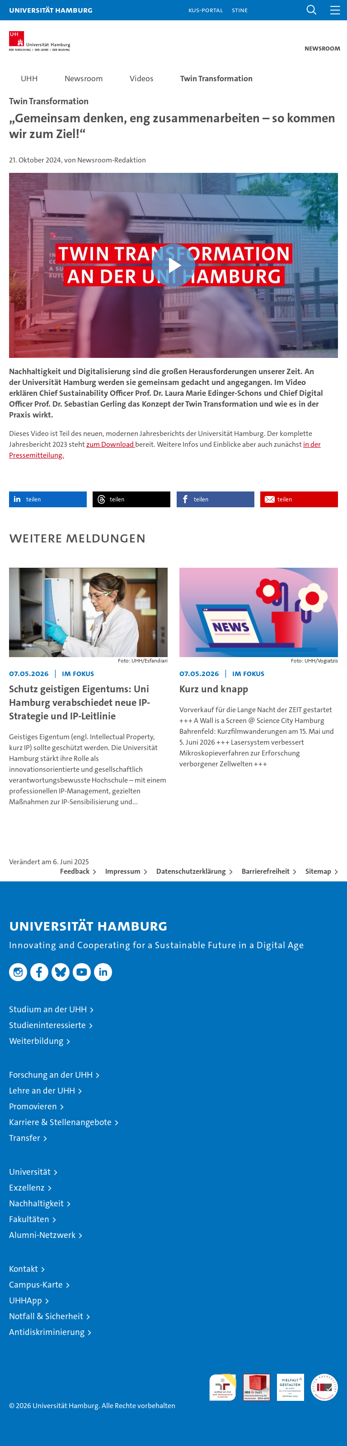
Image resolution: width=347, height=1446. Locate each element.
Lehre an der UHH (42, 1090)
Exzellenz (27, 1187)
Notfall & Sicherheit (46, 1316)
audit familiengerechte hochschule (222, 1387)
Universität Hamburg (51, 9)
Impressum (123, 871)
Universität (30, 1171)
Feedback (74, 871)
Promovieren (33, 1106)
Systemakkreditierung (324, 1378)
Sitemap (318, 871)
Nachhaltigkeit (36, 1203)
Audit (251, 1378)
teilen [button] (33, 499)
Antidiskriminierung (46, 1332)
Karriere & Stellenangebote (60, 1122)
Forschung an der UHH (51, 1074)
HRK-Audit (285, 1383)
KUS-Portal (205, 9)
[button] (311, 10)
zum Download (110, 444)
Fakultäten (29, 1219)
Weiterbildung (36, 1041)
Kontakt (23, 1269)
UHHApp (25, 1300)
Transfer (24, 1138)
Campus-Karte (36, 1284)
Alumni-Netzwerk (42, 1235)
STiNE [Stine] (240, 9)
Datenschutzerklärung (191, 871)
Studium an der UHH (48, 1009)
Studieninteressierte (47, 1025)
